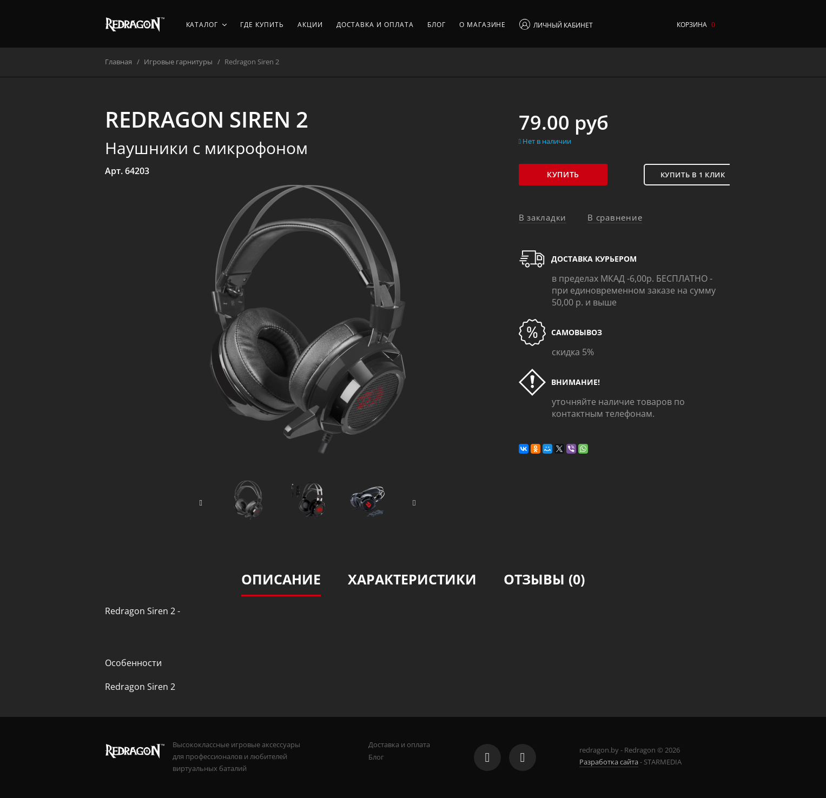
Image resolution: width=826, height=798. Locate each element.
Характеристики (412, 579)
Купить (567, 174)
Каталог (206, 24)
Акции (310, 24)
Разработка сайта (608, 762)
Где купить (262, 24)
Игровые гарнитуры (178, 61)
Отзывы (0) (544, 579)
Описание (281, 579)
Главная (118, 61)
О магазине (482, 24)
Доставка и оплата (375, 24)
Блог (436, 24)
